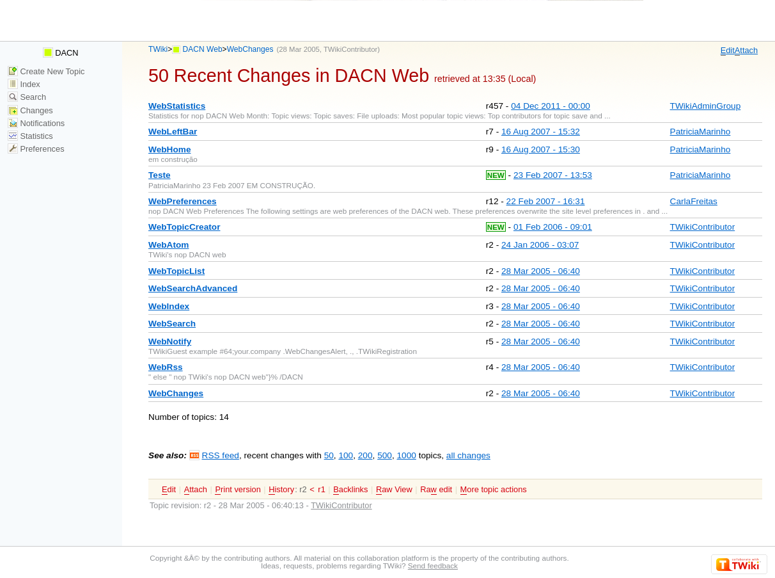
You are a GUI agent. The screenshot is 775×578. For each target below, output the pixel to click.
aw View (394, 490)
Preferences (36, 149)
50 (329, 455)
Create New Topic (46, 71)
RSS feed (220, 455)
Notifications (36, 123)
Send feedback (433, 565)
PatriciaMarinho (700, 131)
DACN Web (203, 49)
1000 (406, 455)
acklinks (350, 490)
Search (27, 97)
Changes (30, 110)
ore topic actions (493, 490)
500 (384, 455)
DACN (61, 53)
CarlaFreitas (693, 201)
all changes (468, 455)
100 (345, 455)
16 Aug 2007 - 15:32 (540, 131)
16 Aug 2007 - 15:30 (540, 149)
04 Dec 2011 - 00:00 (550, 106)
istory (281, 490)
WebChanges (250, 49)
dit (728, 50)
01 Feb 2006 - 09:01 (552, 227)
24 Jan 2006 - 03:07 (540, 245)
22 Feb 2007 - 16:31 (545, 201)
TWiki (158, 49)
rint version (237, 490)
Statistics (30, 136)
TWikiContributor (350, 49)
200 (365, 455)
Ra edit (436, 490)
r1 (321, 489)
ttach (746, 50)
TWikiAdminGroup (705, 106)
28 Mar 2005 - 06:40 (540, 271)
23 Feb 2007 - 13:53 (552, 175)
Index (24, 84)
